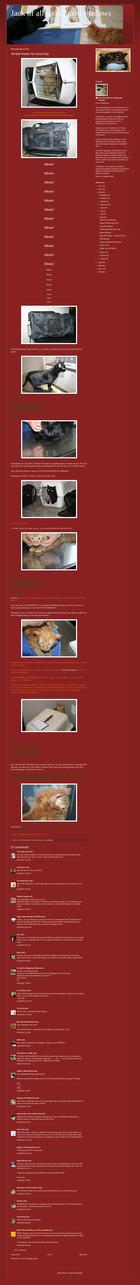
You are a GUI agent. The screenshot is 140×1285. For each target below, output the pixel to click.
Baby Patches (22, 1161)
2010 (100, 192)
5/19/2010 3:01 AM (23, 945)
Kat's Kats (21, 1129)
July (101, 211)
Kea (18, 935)
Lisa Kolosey (22, 990)
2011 (100, 189)
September (104, 205)
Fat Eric (20, 1201)
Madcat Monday (105, 233)
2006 (100, 272)
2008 (100, 266)
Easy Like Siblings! (106, 226)
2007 (100, 269)
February (103, 255)
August (103, 208)
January (103, 259)
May (102, 217)
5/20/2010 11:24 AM (24, 1153)
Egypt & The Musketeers (26, 1147)
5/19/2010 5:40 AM (23, 961)
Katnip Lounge (22, 896)
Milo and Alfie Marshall (25, 1022)
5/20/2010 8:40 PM (23, 1223)
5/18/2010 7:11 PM (23, 860)
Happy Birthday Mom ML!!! (109, 223)
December (104, 195)
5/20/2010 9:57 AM (23, 1122)
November (104, 198)
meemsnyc (21, 867)
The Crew (20, 1008)
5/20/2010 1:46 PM (23, 1180)
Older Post (83, 1255)
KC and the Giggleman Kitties (28, 968)
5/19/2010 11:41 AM (24, 1001)
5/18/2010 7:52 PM (23, 889)
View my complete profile (104, 176)
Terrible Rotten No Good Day (110, 229)
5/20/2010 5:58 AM (23, 1046)
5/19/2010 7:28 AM (23, 983)
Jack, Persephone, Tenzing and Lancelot (110, 99)
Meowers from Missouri (26, 1098)
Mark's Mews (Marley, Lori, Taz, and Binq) (32, 1230)
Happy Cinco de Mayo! (108, 248)
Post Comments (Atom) (29, 1259)
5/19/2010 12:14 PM (24, 1015)
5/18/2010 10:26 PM (24, 927)
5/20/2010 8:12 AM (23, 1106)
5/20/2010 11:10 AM (24, 1140)
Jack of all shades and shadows (61, 12)
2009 (100, 262)
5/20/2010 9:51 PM (23, 1245)
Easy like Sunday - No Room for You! (113, 236)
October (103, 201)
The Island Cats (23, 881)
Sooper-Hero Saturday (108, 220)
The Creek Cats (23, 852)
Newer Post (15, 1255)
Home (49, 1255)
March (102, 252)
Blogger (79, 1273)
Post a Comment (20, 1250)
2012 (100, 186)
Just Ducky (21, 1217)
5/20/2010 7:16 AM (23, 1091)
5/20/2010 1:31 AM (23, 1032)
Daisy (19, 952)
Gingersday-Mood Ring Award (110, 242)
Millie (19, 1040)
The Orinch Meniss (69, 670)
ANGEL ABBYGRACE (25, 1071)
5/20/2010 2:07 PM (23, 1194)
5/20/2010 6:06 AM (23, 1064)
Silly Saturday (104, 239)
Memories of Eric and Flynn (27, 1188)
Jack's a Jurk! (104, 245)
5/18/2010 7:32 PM (23, 873)
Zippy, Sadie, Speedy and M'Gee (29, 917)
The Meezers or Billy (24, 1053)
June (102, 214)
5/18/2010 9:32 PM (23, 909)
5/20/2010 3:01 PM (23, 1209)
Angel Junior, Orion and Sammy (29, 1114)
